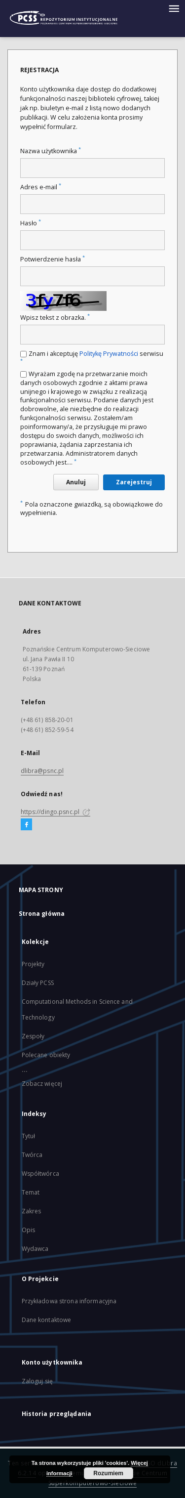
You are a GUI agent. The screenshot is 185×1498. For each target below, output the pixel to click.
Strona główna (42, 913)
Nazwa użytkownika (50, 151)
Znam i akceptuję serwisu (91, 356)
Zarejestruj (134, 482)
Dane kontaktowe (47, 1320)
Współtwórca (40, 1173)
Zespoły (33, 1036)
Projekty (33, 964)
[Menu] (174, 8)
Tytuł (29, 1136)
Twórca (32, 1155)
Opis (28, 1230)
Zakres (31, 1211)
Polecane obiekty (46, 1055)
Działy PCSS (38, 983)
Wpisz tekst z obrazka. (55, 317)
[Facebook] (26, 824)
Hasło (30, 223)
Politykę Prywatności (108, 353)
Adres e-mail (40, 187)
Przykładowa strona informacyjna (69, 1301)
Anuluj (76, 482)
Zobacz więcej (42, 1083)
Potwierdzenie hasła (52, 259)
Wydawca (35, 1248)
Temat (31, 1192)
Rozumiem (108, 1473)
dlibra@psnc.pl (42, 771)
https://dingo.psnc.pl (56, 812)
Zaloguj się (37, 1381)
